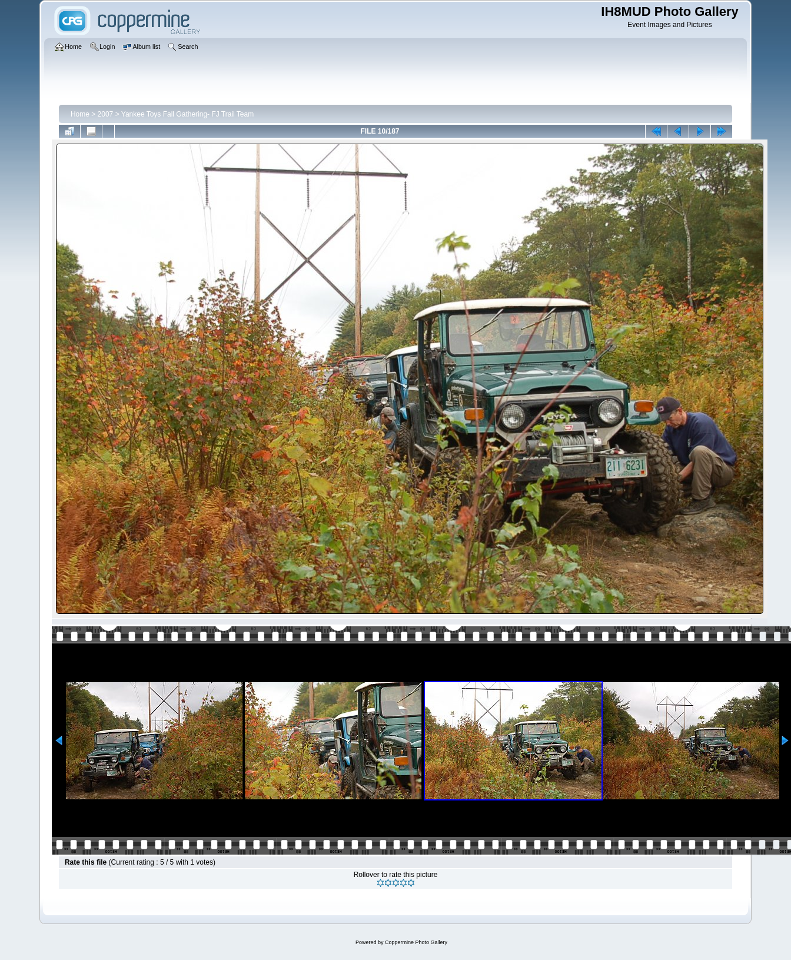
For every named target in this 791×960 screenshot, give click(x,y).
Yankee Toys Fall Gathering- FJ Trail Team (187, 114)
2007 (106, 114)
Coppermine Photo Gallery (416, 942)
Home (80, 114)
